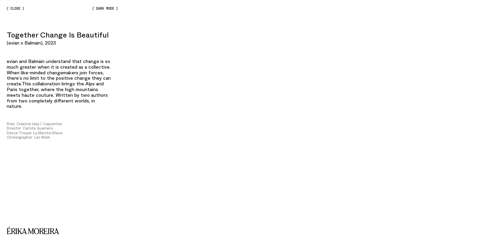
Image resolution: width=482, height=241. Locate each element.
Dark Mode (105, 8)
